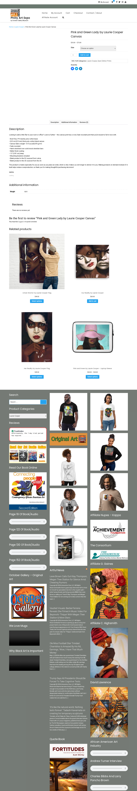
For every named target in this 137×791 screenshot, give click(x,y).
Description (55, 122)
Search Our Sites (44, 781)
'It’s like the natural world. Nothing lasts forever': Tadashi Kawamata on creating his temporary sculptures (67, 607)
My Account (105, 2)
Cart (68, 13)
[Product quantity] (74, 55)
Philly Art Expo (20, 18)
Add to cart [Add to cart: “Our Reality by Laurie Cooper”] (53, 272)
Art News (77, 781)
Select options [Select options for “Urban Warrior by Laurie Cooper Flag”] (22, 274)
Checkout (78, 13)
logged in (21, 222)
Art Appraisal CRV (112, 781)
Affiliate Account (51, 17)
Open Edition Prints (104, 61)
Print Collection (68, 781)
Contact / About (95, 13)
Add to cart (84, 55)
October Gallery (57, 781)
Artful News (57, 468)
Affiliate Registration (74, 784)
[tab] (54, 122)
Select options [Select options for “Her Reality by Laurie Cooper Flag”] (83, 272)
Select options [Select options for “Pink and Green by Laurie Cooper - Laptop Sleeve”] (114, 274)
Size (72, 47)
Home (45, 13)
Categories (34, 781)
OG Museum (86, 781)
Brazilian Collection (98, 781)
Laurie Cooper (19, 27)
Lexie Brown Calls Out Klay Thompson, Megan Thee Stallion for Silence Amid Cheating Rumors (68, 477)
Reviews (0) (84, 122)
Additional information (69, 122)
